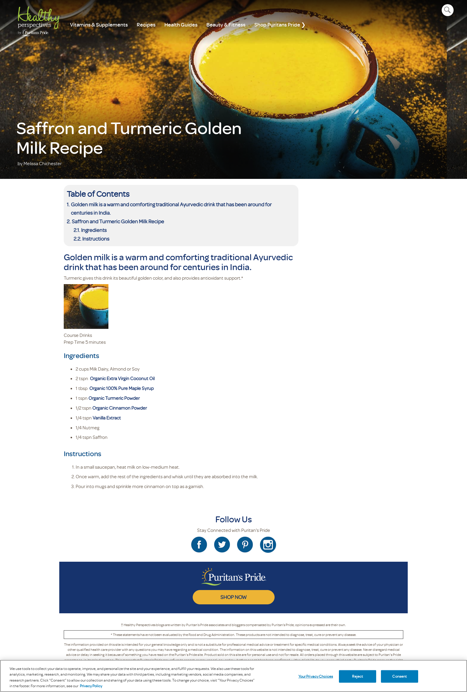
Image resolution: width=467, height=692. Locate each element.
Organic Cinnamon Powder (119, 408)
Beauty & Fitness (225, 24)
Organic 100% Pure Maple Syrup (121, 388)
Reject (357, 676)
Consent (399, 676)
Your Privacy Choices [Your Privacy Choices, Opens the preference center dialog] (315, 676)
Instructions (95, 238)
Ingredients (94, 230)
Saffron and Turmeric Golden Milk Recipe (118, 221)
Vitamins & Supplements (99, 24)
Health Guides (180, 24)
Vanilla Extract (107, 418)
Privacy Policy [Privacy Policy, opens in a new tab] (91, 685)
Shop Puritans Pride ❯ (280, 24)
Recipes (146, 24)
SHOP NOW (233, 597)
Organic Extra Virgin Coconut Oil (122, 378)
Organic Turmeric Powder (114, 398)
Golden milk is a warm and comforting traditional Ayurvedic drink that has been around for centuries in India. (171, 208)
